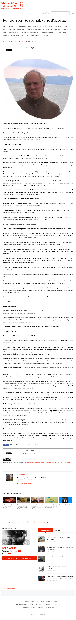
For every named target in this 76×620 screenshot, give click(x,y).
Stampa (32, 50)
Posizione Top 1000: (11, 551)
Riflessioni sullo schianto (64, 504)
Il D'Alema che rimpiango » (41, 522)
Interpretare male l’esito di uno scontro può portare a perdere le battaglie (51, 506)
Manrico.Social (16, 5)
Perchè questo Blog (21, 604)
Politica (35, 42)
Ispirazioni (31, 604)
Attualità (21, 601)
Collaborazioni (50, 607)
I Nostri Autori (48, 604)
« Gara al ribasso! (26, 522)
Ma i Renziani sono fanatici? (55, 557)
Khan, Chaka (9, 547)
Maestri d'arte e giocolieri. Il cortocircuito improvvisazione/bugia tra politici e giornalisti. (37, 507)
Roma (55, 601)
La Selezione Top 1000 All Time (19, 558)
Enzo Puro (21, 42)
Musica (50, 601)
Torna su (6, 593)
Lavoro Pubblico (35, 601)
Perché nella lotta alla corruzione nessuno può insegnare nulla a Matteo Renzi (22, 507)
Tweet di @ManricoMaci (8, 588)
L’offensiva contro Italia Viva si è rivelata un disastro (8, 506)
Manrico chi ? (39, 604)
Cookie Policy (40, 607)
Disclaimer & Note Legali (28, 607)
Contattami (57, 604)
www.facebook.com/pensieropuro (24, 483)
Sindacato (44, 601)
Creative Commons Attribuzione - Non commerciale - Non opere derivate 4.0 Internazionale (47, 462)
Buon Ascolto (9, 529)
